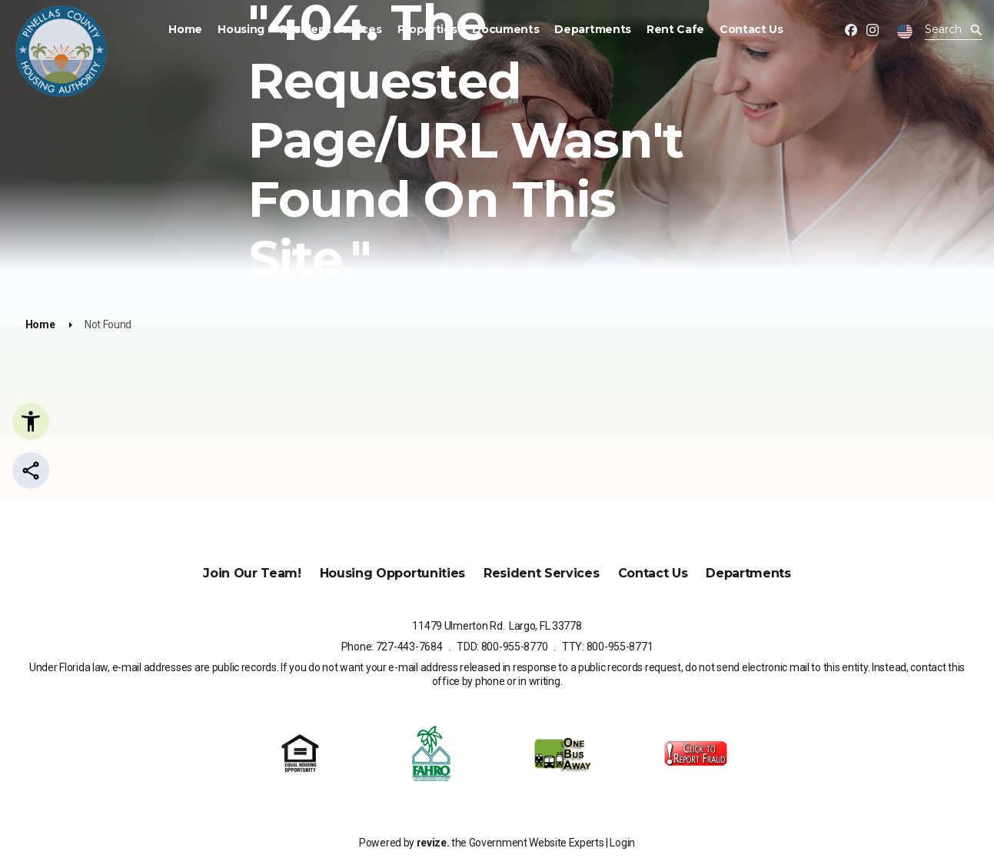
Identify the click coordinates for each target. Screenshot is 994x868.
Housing (241, 29)
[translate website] (905, 31)
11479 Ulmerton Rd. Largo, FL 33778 (496, 626)
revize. (433, 842)
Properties (427, 29)
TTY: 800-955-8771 (607, 646)
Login (622, 842)
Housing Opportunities (392, 573)
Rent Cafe (675, 29)
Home (185, 29)
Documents (505, 29)
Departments (592, 29)
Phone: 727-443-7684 (392, 646)
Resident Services (331, 29)
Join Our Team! (252, 573)
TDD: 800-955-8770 (502, 646)
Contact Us (751, 29)
